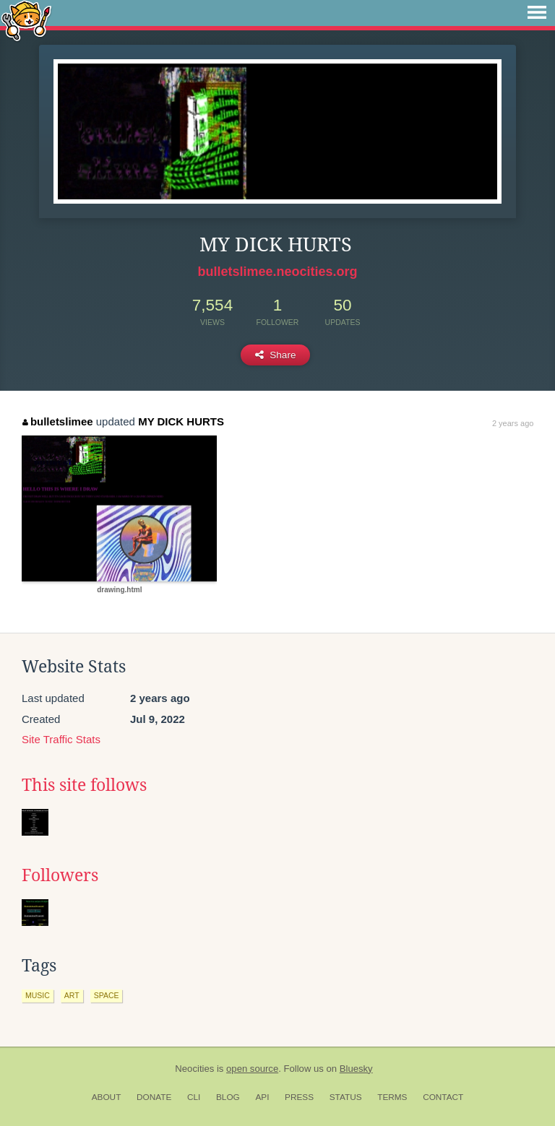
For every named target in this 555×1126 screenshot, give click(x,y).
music (37, 995)
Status (346, 1097)
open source (252, 1068)
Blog (228, 1097)
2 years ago (512, 423)
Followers (60, 875)
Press (299, 1097)
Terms (392, 1097)
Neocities (194, 1068)
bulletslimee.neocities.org (277, 271)
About (106, 1097)
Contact (443, 1097)
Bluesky (356, 1068)
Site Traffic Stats (61, 739)
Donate (154, 1097)
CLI (193, 1097)
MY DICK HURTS (181, 421)
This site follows (84, 785)
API (262, 1097)
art (71, 995)
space (106, 995)
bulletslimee (57, 421)
